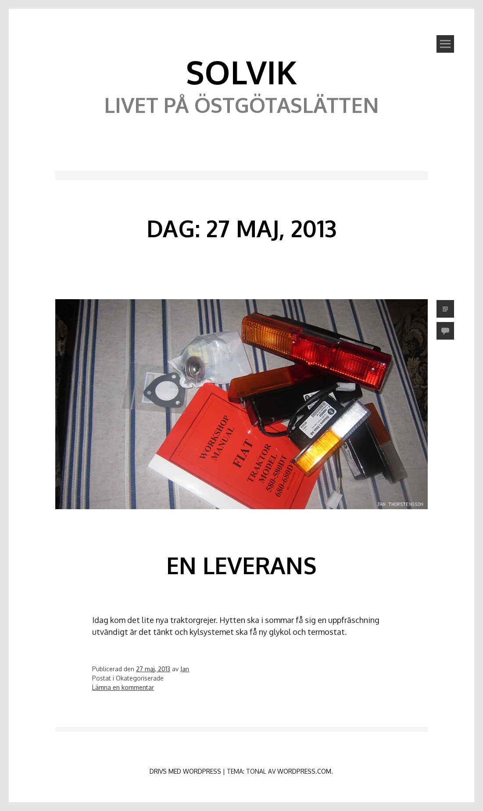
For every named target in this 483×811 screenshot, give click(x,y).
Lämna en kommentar (123, 687)
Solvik (241, 71)
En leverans (241, 565)
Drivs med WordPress (185, 771)
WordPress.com (304, 771)
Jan (184, 669)
